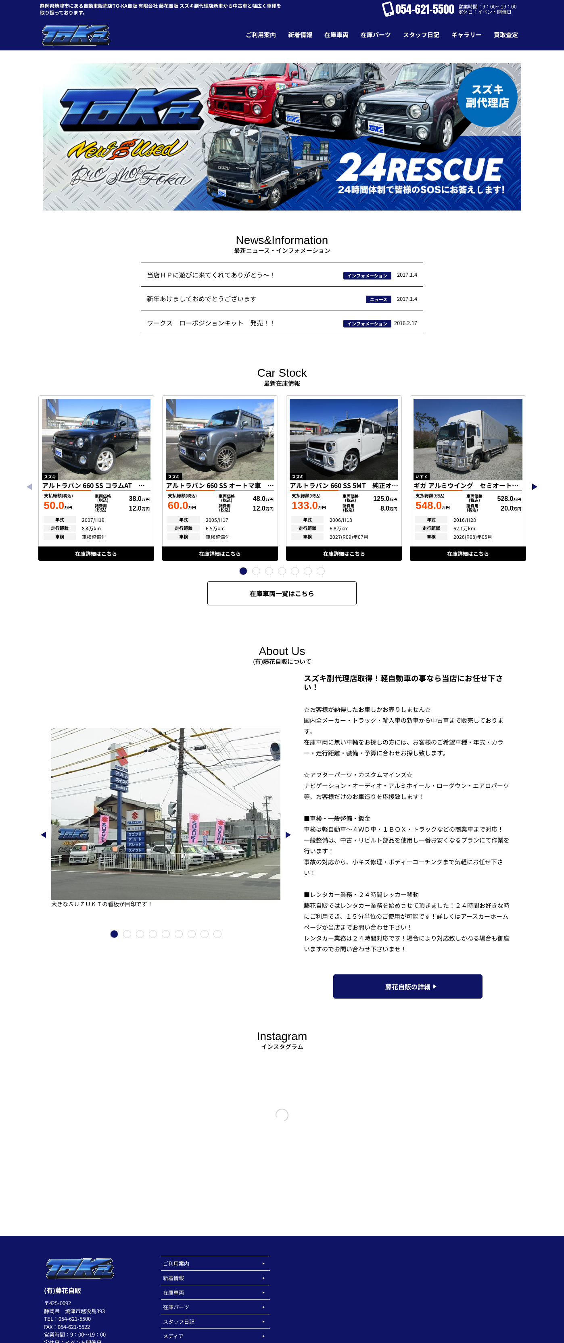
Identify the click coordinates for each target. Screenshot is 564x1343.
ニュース (378, 299)
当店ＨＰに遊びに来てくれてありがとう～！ (211, 274)
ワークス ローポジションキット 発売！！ (211, 322)
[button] (243, 571)
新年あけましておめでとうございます (202, 298)
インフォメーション (367, 275)
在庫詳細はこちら (96, 553)
